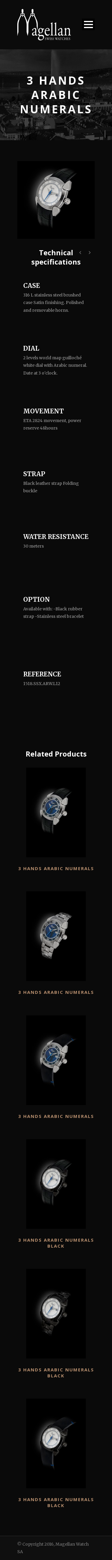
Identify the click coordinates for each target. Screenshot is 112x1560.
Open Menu (88, 24)
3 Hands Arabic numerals (56, 868)
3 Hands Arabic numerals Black (56, 1243)
